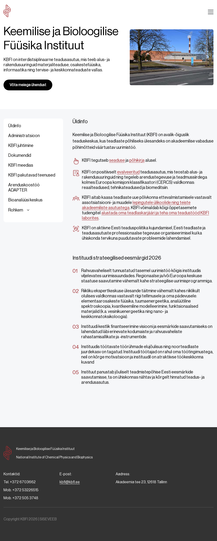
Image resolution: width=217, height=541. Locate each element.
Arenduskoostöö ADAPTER (24, 187)
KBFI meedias (20, 165)
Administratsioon (24, 135)
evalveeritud (128, 172)
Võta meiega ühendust (28, 85)
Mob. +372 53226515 (21, 490)
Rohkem (19, 210)
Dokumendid (19, 155)
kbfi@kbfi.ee (70, 482)
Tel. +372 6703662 (20, 482)
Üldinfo (14, 125)
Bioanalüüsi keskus (25, 200)
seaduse (117, 160)
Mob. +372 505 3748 (21, 498)
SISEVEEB (48, 519)
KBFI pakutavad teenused (31, 175)
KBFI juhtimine (20, 145)
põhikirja (137, 160)
